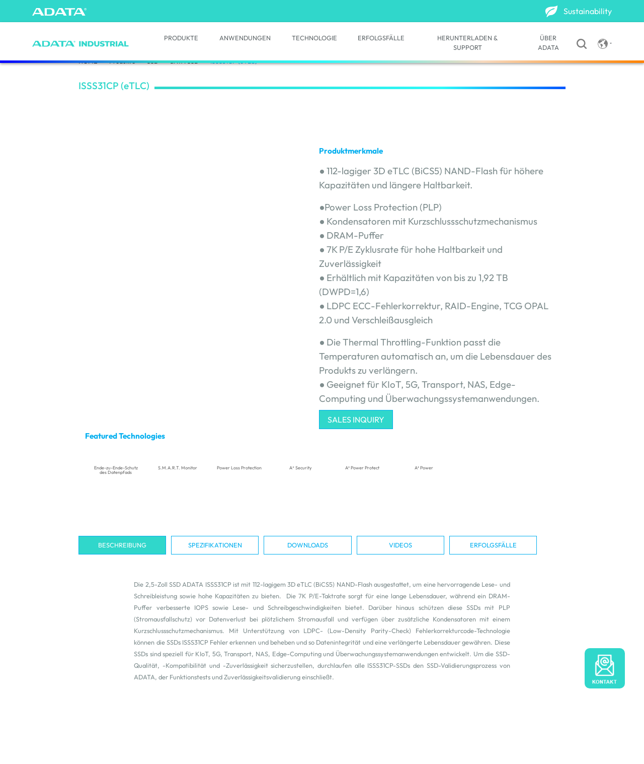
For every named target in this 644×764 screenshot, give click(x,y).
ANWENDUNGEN (245, 38)
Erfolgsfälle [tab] (493, 545)
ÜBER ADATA (548, 42)
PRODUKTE (181, 38)
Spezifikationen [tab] (215, 545)
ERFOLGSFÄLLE (381, 38)
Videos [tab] (400, 545)
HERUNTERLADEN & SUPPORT (467, 42)
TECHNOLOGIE (314, 38)
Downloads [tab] (307, 545)
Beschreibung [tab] (122, 545)
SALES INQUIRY (356, 419)
